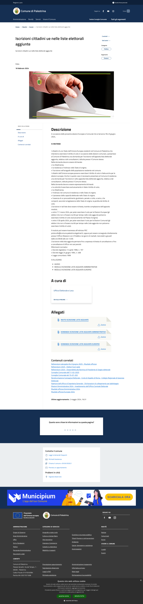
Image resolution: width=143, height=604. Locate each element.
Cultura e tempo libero (50, 536)
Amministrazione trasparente (82, 564)
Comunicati (105, 536)
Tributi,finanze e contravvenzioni (83, 538)
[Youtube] (105, 11)
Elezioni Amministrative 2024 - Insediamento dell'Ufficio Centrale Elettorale (79, 386)
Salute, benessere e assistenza (82, 545)
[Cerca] (127, 11)
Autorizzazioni (77, 549)
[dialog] (71, 591)
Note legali (75, 571)
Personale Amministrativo (22, 550)
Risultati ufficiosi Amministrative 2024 (65, 389)
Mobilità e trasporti (49, 550)
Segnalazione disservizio (51, 568)
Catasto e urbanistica (50, 547)
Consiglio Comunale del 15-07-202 (64, 375)
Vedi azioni (106, 40)
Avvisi (31, 27)
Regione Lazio (17, 2)
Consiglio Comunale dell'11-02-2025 (65, 372)
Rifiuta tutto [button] (79, 596)
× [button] (141, 580)
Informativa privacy (78, 568)
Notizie (103, 532)
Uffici (15, 539)
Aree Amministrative (20, 536)
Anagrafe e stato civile (50, 532)
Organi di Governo (19, 532)
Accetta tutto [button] (64, 596)
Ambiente (75, 542)
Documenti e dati (19, 554)
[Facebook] (100, 11)
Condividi (106, 36)
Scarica (101, 324)
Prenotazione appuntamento (52, 564)
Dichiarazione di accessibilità (81, 575)
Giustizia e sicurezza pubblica (82, 535)
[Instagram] (110, 11)
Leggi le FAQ (47, 571)
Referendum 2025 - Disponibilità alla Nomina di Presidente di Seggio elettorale (80, 369)
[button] (71, 601)
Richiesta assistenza (49, 575)
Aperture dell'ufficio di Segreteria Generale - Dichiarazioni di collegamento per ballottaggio (85, 383)
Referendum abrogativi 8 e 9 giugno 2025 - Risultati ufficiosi (74, 364)
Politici (15, 547)
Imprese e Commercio (50, 543)
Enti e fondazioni (18, 543)
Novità (24, 27)
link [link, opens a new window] (83, 592)
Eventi (103, 553)
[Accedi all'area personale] (120, 2)
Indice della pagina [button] (23, 126)
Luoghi (103, 549)
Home (17, 27)
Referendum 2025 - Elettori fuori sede (65, 367)
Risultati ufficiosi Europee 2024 (63, 392)
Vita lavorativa (47, 539)
